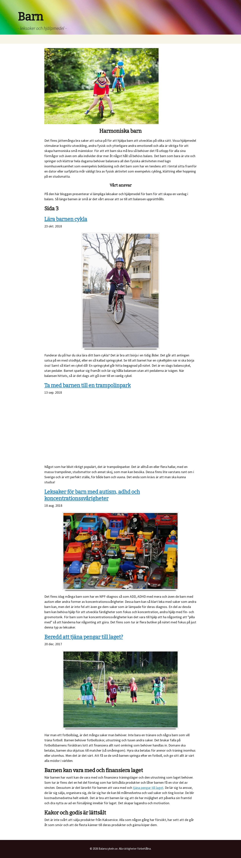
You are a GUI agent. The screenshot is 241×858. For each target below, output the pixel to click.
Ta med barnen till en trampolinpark (87, 385)
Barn (30, 17)
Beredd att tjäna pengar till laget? (83, 637)
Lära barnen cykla (65, 219)
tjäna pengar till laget (148, 787)
